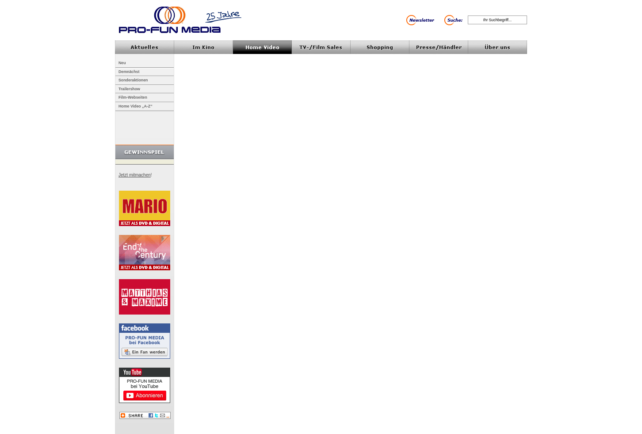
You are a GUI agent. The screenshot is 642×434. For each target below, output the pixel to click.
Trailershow (129, 89)
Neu (122, 63)
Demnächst (128, 71)
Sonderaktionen (133, 80)
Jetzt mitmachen (134, 175)
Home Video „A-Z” (135, 106)
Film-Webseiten (132, 97)
